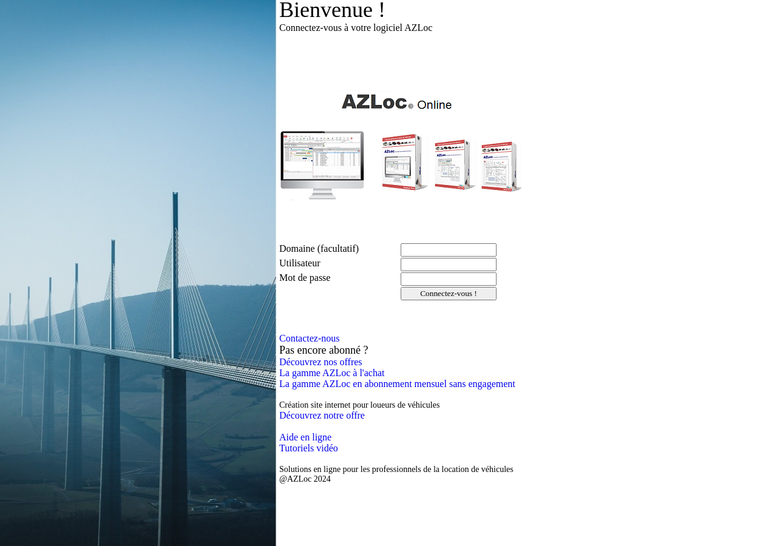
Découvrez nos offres (320, 362)
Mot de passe (304, 277)
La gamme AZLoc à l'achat (331, 373)
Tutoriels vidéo (308, 448)
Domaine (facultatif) (319, 248)
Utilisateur (300, 263)
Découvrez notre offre (322, 415)
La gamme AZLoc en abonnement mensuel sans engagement (397, 384)
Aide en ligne (305, 437)
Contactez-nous (309, 338)
